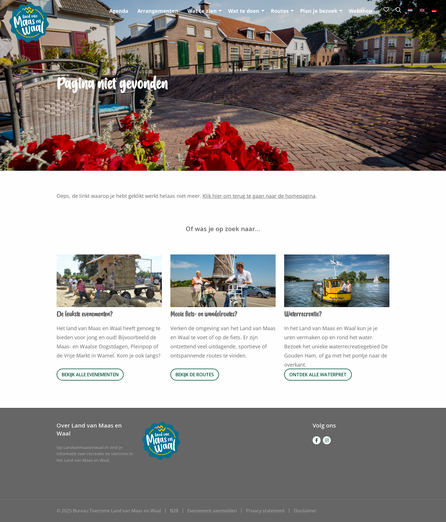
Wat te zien (202, 10)
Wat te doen (243, 10)
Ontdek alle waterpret (318, 374)
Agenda (118, 10)
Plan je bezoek (318, 10)
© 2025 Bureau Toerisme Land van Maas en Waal (109, 510)
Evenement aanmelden (212, 510)
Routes (280, 10)
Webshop (360, 10)
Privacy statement (265, 510)
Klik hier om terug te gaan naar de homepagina (259, 195)
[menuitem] (119, 10)
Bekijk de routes (194, 374)
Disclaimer (305, 510)
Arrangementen (157, 10)
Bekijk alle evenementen (90, 374)
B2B (174, 510)
